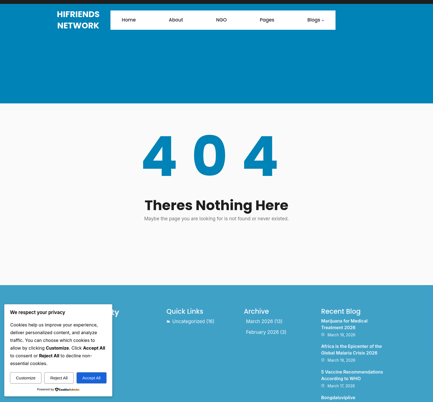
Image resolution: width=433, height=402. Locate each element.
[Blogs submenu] (322, 20)
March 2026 (259, 353)
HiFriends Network (78, 20)
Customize (26, 378)
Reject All (59, 378)
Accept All (91, 378)
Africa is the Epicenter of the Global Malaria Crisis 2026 (351, 381)
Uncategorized (188, 353)
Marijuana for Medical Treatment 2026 (344, 356)
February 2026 (262, 364)
